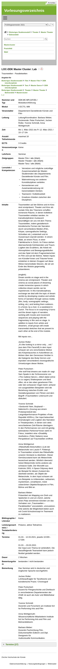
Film (26, 81)
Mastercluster (9, 45)
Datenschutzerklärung (18, 664)
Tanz (26, 85)
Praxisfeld (8, 48)
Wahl (6, 52)
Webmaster (52, 664)
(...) (3, 95)
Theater (35, 32)
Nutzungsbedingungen (36, 664)
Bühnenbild (14, 35)
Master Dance (36, 85)
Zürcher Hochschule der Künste (14, 657)
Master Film (35, 81)
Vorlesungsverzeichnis (24, 10)
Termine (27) (12, 644)
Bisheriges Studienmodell (19, 32)
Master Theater (47, 32)
